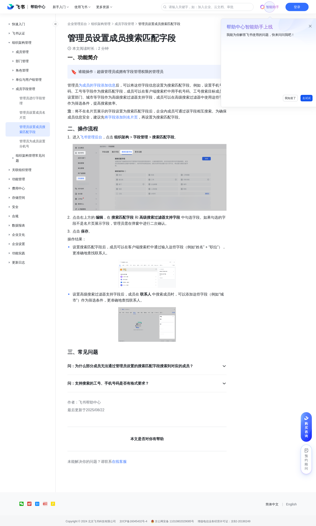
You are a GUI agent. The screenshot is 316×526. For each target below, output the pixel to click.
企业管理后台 (83, 24)
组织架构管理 (107, 24)
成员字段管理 (131, 24)
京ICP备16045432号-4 (133, 520)
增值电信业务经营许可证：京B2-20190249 (224, 520)
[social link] (23, 502)
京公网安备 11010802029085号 (172, 520)
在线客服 (125, 460)
